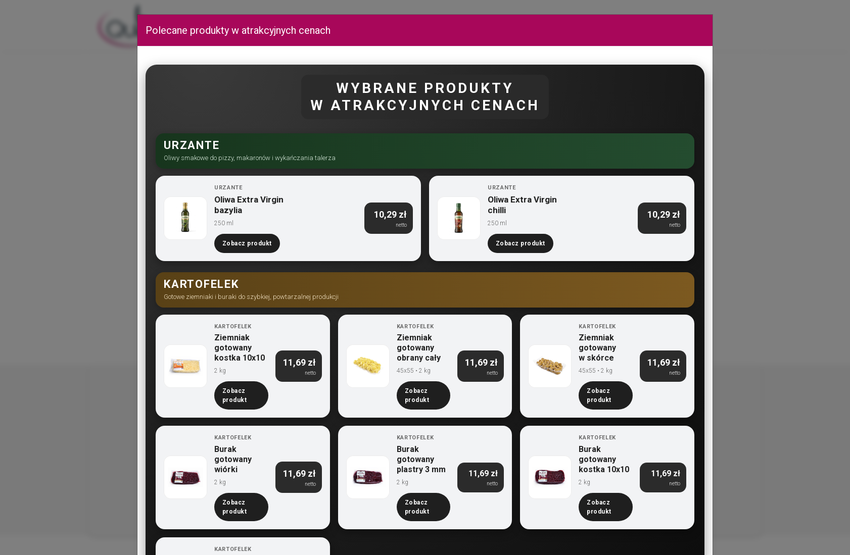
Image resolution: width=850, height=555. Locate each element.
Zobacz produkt (247, 243)
